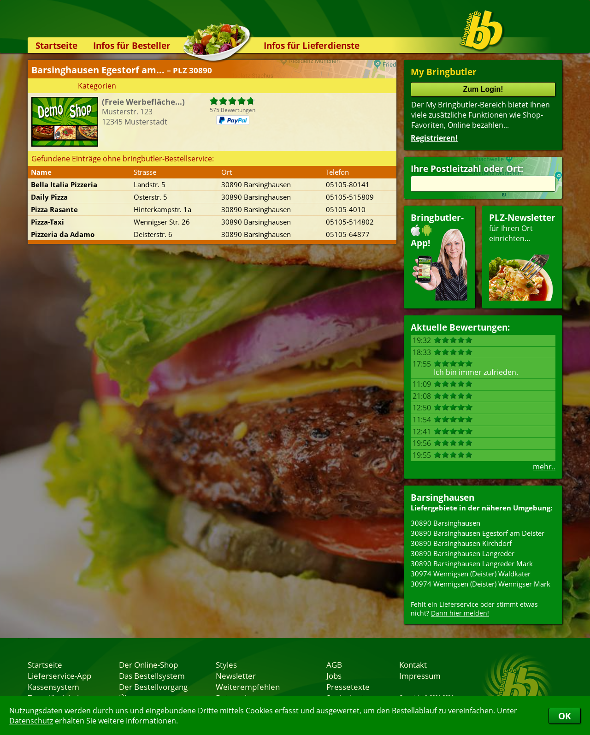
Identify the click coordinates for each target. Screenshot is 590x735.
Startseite (56, 45)
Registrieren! (434, 138)
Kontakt (413, 664)
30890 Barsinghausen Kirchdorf (461, 543)
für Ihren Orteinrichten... (522, 256)
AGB (334, 664)
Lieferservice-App (59, 675)
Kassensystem (53, 686)
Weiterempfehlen (248, 686)
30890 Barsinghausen (445, 523)
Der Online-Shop (148, 664)
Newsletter (236, 675)
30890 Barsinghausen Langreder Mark (472, 563)
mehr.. (544, 467)
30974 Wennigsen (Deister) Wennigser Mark (480, 583)
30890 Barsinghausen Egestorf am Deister (477, 533)
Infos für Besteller (132, 45)
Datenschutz (31, 721)
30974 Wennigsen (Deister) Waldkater (471, 573)
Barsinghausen (442, 497)
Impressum (420, 675)
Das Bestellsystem (152, 675)
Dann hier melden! (460, 613)
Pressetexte (348, 686)
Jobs (334, 675)
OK (564, 716)
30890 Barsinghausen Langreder (462, 553)
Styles (226, 664)
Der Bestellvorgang (153, 686)
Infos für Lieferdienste (312, 45)
